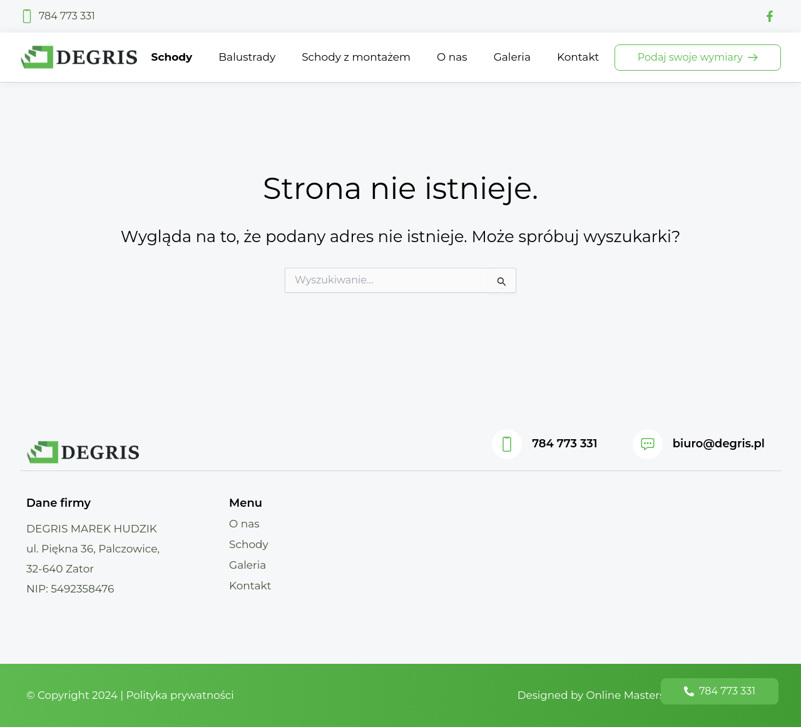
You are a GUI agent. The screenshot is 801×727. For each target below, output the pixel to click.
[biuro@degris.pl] (648, 444)
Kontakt (250, 585)
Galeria (247, 565)
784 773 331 (564, 443)
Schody (248, 544)
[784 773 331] (507, 444)
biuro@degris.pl (719, 443)
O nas (244, 523)
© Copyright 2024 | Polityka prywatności (131, 695)
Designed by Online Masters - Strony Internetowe (644, 695)
